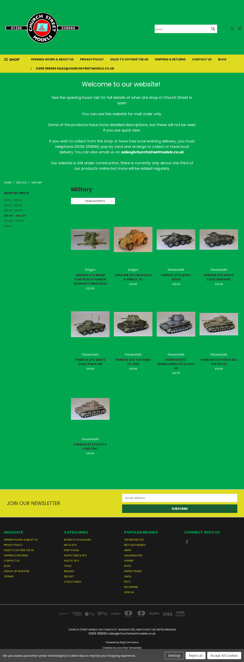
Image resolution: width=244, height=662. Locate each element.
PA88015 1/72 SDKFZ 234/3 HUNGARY (219, 277)
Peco (127, 581)
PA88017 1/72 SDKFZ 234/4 (176, 277)
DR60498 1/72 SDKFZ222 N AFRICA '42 (133, 277)
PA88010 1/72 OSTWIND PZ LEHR (133, 362)
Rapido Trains (133, 571)
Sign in (8, 571)
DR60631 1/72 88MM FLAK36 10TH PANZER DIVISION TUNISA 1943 (90, 279)
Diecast (69, 576)
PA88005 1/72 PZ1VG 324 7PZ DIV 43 (218, 362)
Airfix (127, 550)
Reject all (195, 655)
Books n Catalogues (77, 539)
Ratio (127, 566)
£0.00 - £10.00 (12, 200)
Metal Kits (70, 545)
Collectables (72, 581)
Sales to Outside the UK (129, 59)
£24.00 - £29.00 (14, 221)
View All (129, 592)
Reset (7, 226)
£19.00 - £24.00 (15, 216)
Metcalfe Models (135, 545)
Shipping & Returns (170, 59)
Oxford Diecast (134, 539)
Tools (68, 566)
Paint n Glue (71, 550)
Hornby (129, 560)
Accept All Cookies (224, 655)
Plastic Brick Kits (75, 555)
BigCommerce (129, 642)
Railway (69, 571)
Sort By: (78, 201)
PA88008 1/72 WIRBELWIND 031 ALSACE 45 (175, 364)
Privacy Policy (92, 59)
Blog (222, 59)
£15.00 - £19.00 (13, 210)
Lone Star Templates (129, 647)
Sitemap (9, 576)
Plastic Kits (71, 560)
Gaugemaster (133, 555)
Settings (174, 655)
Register (23, 571)
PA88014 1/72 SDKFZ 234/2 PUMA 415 (90, 362)
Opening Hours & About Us (52, 59)
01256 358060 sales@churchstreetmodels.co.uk (75, 68)
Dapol (127, 576)
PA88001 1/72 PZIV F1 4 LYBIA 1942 (90, 446)
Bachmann (131, 587)
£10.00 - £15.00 (13, 205)
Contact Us (202, 59)
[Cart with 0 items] (239, 28)
